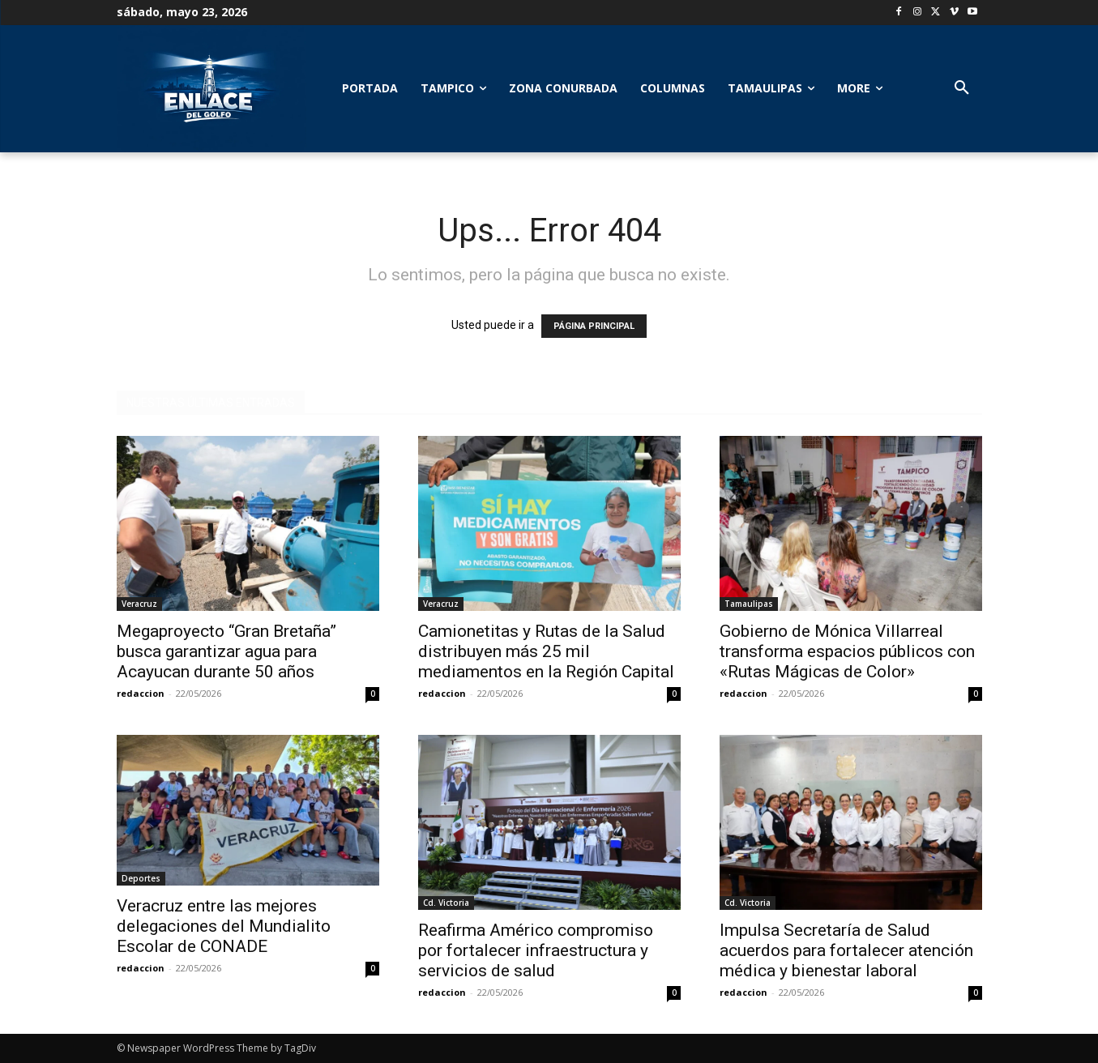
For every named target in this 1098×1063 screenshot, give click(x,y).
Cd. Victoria (446, 902)
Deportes (141, 878)
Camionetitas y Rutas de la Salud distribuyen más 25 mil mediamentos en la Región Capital (546, 651)
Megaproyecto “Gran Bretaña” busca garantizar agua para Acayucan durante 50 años (226, 651)
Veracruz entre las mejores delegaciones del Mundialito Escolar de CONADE (224, 926)
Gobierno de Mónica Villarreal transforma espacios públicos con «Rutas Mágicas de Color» (847, 651)
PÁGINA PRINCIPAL (593, 326)
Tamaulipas (748, 603)
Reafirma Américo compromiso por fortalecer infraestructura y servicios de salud (535, 950)
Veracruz (139, 603)
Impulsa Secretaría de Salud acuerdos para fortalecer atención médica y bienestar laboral (846, 950)
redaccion (140, 693)
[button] (961, 88)
